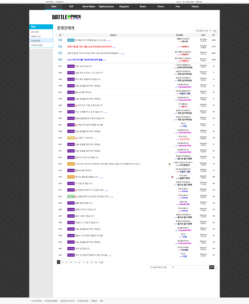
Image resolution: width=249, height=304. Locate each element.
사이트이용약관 (36, 301)
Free (178, 6)
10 (96, 262)
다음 (101, 262)
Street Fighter (88, 6)
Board (143, 6)
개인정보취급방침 (51, 301)
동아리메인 (50, 2)
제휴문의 (94, 301)
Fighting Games (106, 6)
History (195, 6)
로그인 (178, 2)
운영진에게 (65, 28)
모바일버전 (59, 2)
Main (53, 6)
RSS (101, 301)
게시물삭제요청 (82, 301)
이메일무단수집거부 (67, 301)
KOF (71, 6)
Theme (160, 6)
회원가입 (199, 2)
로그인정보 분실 (188, 2)
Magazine (124, 6)
